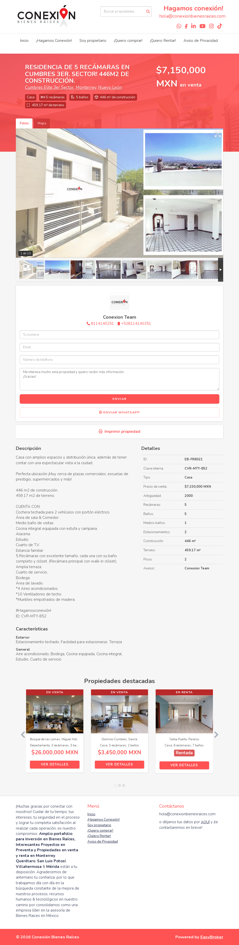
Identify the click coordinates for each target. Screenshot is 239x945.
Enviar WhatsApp (119, 412)
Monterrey (86, 87)
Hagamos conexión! (193, 8)
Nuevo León (110, 87)
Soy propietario (92, 40)
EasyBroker (211, 937)
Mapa (42, 123)
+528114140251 (136, 323)
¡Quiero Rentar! (163, 40)
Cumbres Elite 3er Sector (49, 87)
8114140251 (102, 323)
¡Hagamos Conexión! (54, 40)
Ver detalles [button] (55, 764)
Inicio (24, 40)
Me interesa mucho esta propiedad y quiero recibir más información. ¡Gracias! (120, 379)
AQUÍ (205, 822)
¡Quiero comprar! (128, 40)
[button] (21, 733)
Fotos (24, 123)
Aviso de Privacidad (201, 40)
